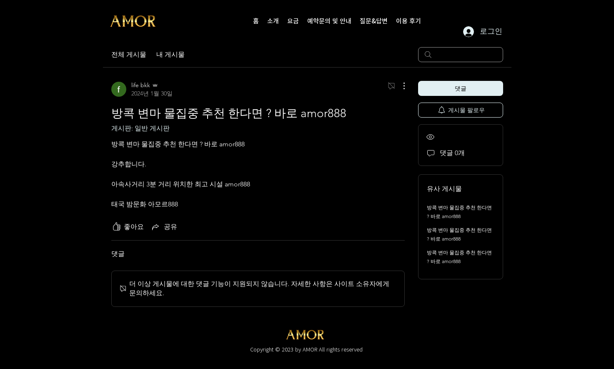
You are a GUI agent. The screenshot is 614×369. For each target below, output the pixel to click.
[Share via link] (163, 227)
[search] (460, 54)
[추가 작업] (400, 86)
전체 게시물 (128, 54)
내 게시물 (170, 54)
